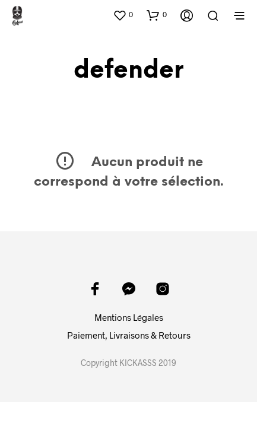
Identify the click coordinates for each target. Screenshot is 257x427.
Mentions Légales (128, 317)
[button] (123, 15)
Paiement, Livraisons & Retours (129, 335)
